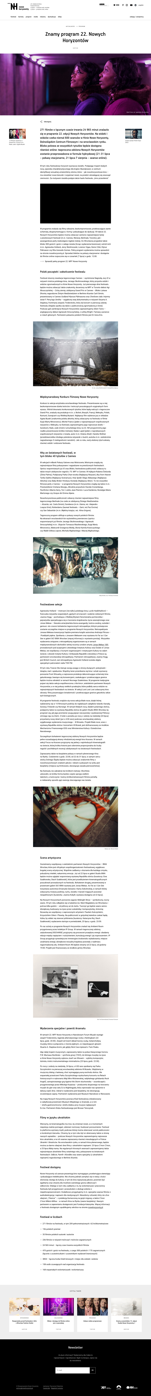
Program (28, 17)
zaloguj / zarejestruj (136, 17)
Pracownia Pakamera (56, 1386)
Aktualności (70, 26)
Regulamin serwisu (57, 1388)
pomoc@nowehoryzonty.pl (24, 1388)
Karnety (21, 17)
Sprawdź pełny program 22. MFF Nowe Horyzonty (66, 261)
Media (36, 17)
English (141, 5)
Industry (43, 17)
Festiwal (13, 17)
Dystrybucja (52, 17)
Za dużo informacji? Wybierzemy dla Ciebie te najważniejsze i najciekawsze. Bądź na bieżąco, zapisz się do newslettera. (75, 1358)
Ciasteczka (46, 1388)
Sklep (60, 17)
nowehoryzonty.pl (95, 1207)
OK (93, 1370)
